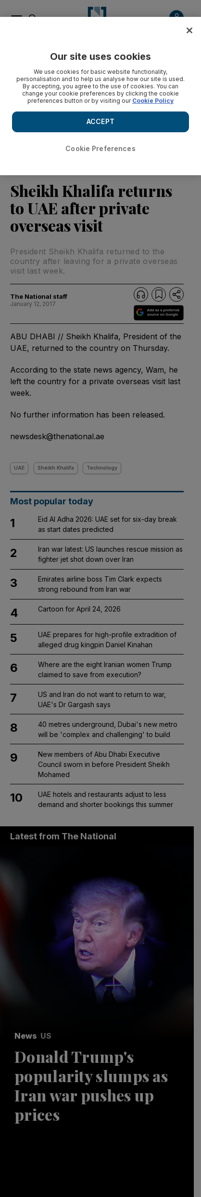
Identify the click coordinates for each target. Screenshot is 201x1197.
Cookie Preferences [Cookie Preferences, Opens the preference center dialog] (100, 148)
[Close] (189, 30)
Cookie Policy (153, 100)
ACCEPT (100, 121)
